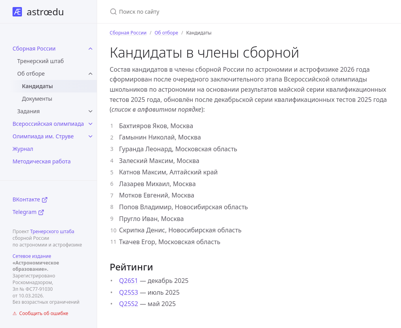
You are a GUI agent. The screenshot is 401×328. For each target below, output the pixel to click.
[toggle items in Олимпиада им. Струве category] (90, 136)
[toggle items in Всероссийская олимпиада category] (90, 124)
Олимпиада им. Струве (43, 136)
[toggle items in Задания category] (90, 111)
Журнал (23, 148)
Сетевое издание (32, 256)
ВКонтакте (30, 199)
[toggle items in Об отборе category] (90, 73)
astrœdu (38, 11)
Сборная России (34, 48)
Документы (37, 98)
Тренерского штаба (52, 231)
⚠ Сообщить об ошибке (40, 313)
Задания (28, 111)
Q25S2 (128, 303)
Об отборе (31, 73)
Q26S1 (128, 280)
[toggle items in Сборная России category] (90, 48)
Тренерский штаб (40, 61)
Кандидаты (37, 86)
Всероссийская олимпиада (48, 123)
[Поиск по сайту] (202, 11)
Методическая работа (42, 161)
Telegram (28, 212)
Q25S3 (128, 292)
